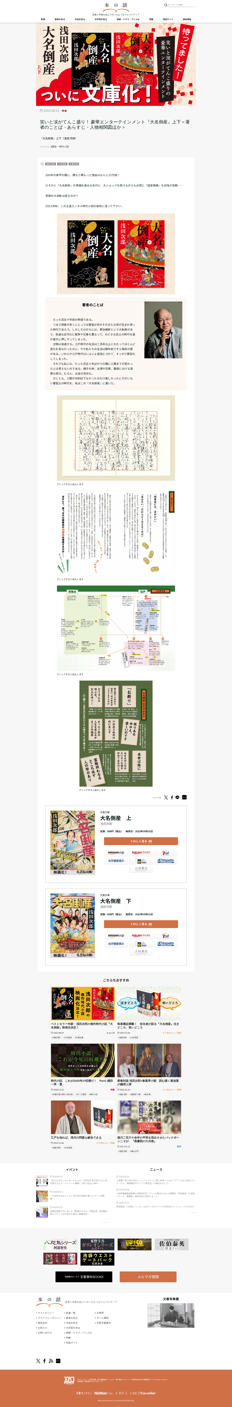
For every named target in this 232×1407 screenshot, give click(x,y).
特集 (151, 19)
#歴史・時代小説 (60, 146)
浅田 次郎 (50, 164)
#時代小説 (93, 1094)
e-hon (141, 861)
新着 (43, 19)
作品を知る (80, 19)
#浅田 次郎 (123, 1094)
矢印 (104, 1221)
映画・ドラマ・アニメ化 (128, 19)
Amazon (116, 853)
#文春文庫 (79, 1037)
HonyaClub (165, 861)
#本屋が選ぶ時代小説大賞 (62, 1094)
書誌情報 (187, 19)
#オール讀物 (81, 1094)
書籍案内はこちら (84, 1277)
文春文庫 (74, 164)
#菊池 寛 (147, 1094)
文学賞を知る (101, 19)
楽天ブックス (141, 853)
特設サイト (168, 19)
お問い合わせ (45, 1332)
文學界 (100, 1312)
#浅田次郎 (56, 1037)
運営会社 (42, 1322)
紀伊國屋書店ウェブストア (116, 861)
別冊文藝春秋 (104, 1322)
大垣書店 (141, 869)
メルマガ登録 (148, 1277)
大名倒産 (62, 164)
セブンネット (165, 853)
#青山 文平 (134, 1151)
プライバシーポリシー (49, 1317)
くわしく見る (138, 841)
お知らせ (42, 1327)
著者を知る (60, 19)
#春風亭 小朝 (135, 1094)
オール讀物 (102, 1317)
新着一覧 (70, 1312)
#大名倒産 (68, 1037)
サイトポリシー (46, 1312)
